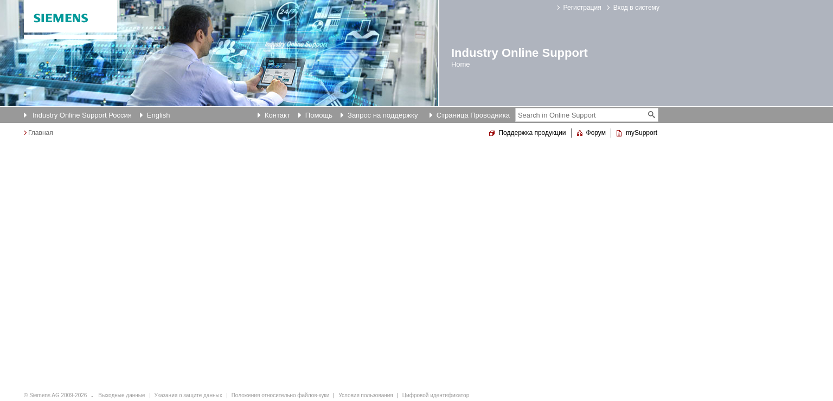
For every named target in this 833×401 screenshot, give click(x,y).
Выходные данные (121, 395)
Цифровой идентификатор (435, 395)
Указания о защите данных (188, 395)
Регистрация (582, 7)
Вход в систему (636, 7)
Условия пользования (365, 395)
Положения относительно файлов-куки (281, 395)
